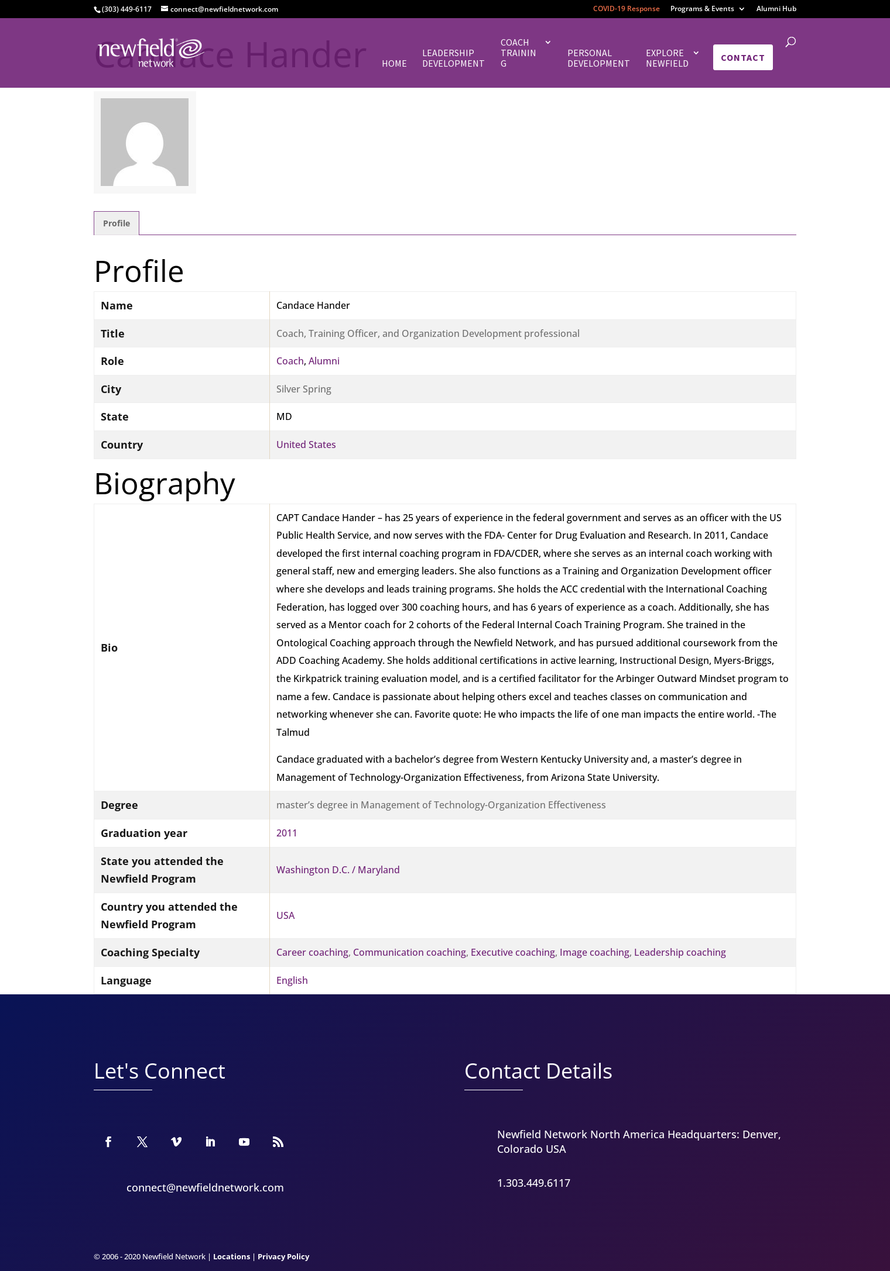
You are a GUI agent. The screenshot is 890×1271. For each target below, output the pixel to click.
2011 (286, 832)
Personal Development (598, 58)
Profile (116, 223)
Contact (743, 57)
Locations (231, 1256)
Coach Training (518, 53)
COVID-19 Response (626, 9)
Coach (290, 360)
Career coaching (312, 952)
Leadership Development (453, 58)
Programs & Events (702, 9)
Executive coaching (513, 952)
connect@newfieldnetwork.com (205, 1187)
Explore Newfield (667, 58)
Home (394, 63)
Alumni (324, 360)
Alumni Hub (776, 9)
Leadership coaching (680, 952)
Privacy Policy (283, 1256)
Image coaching (594, 952)
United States (306, 444)
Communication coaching (409, 952)
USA (285, 915)
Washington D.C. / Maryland (338, 869)
